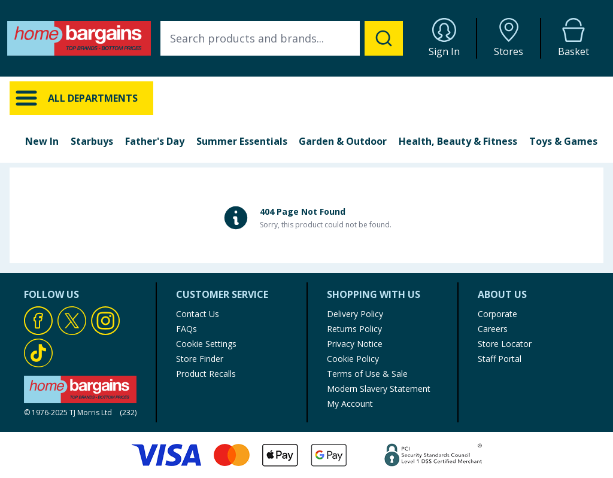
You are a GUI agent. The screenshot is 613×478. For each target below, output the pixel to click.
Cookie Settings (206, 343)
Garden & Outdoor (343, 141)
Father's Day (154, 141)
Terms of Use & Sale (367, 373)
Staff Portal (499, 358)
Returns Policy (354, 328)
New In (42, 141)
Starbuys (92, 141)
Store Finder (199, 358)
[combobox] (281, 38)
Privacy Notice (355, 343)
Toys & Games (563, 141)
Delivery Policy (355, 313)
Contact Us (197, 313)
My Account (350, 403)
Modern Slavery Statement (378, 388)
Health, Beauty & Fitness (458, 141)
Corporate (497, 313)
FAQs (186, 328)
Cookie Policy (353, 358)
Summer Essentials (241, 141)
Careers (493, 328)
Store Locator (505, 343)
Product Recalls (206, 373)
